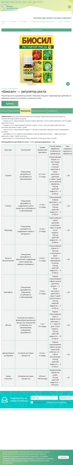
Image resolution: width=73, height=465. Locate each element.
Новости (25, 2)
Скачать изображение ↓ (9, 89)
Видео (34, 2)
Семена (12, 2)
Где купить (18, 2)
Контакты (40, 2)
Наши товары (5, 2)
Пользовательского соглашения (56, 402)
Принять (63, 457)
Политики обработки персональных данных (18, 458)
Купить (10, 103)
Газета (30, 2)
